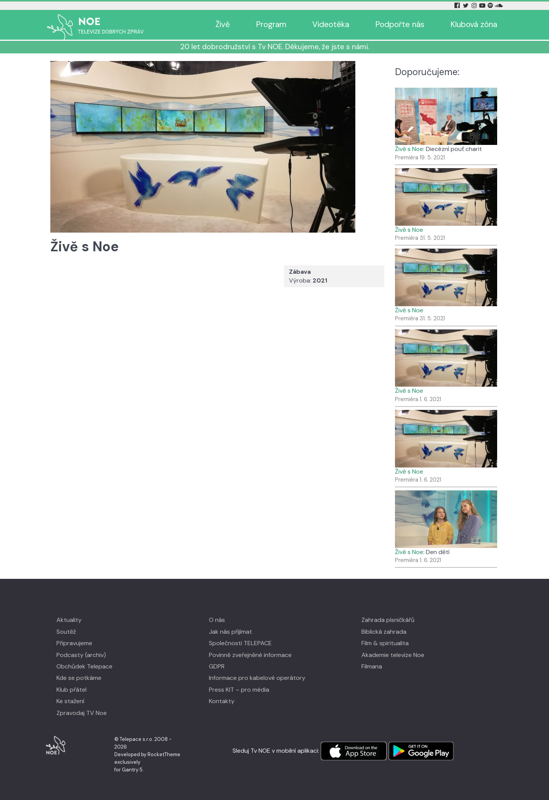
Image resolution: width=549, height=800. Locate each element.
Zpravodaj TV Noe (81, 713)
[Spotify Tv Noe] (491, 5)
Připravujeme (74, 643)
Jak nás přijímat (230, 632)
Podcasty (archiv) (81, 655)
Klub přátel (71, 690)
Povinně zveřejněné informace (250, 655)
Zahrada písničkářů (387, 620)
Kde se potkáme (78, 678)
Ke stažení (70, 701)
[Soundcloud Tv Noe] (498, 5)
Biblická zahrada (383, 632)
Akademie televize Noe (392, 655)
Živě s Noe (409, 149)
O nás (217, 620)
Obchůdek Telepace (84, 666)
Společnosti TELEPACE (240, 643)
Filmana (371, 666)
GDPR (217, 666)
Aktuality (69, 620)
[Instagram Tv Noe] (475, 5)
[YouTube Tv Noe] (483, 5)
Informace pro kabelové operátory (257, 678)
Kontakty (221, 701)
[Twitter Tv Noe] (466, 5)
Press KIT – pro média (239, 690)
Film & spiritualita (385, 643)
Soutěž (66, 632)
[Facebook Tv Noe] (458, 5)
